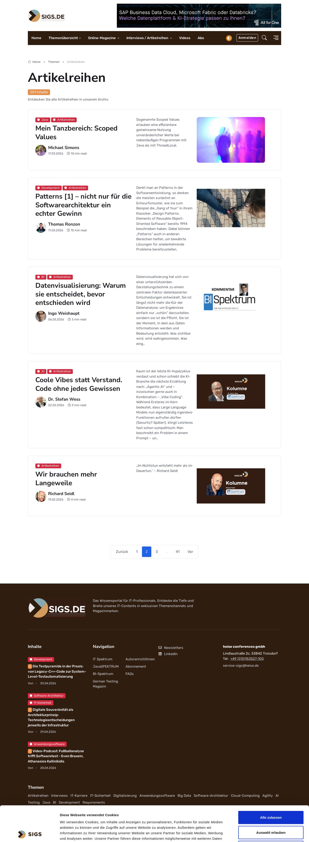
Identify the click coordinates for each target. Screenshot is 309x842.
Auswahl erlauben (270, 797)
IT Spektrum (102, 659)
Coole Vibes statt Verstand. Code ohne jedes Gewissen (78, 384)
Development (41, 659)
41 (178, 551)
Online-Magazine (102, 38)
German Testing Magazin (105, 684)
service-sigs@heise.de (241, 665)
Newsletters (170, 648)
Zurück (122, 551)
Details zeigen (242, 833)
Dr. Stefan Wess (64, 399)
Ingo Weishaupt (63, 313)
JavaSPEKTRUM (106, 666)
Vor (190, 551)
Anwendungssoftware (47, 744)
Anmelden (247, 38)
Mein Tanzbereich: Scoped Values (76, 133)
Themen (54, 62)
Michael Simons (63, 147)
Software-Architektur (46, 695)
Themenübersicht (63, 38)
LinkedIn (168, 654)
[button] (264, 38)
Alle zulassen (271, 782)
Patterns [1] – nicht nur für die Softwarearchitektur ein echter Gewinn (83, 205)
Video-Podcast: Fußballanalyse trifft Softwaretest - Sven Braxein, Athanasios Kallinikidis (56, 756)
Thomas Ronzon (64, 224)
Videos (184, 38)
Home (36, 38)
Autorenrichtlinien (140, 659)
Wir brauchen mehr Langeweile (66, 479)
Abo (201, 38)
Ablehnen (271, 812)
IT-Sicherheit (40, 702)
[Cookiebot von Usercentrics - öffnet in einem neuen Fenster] (30, 833)
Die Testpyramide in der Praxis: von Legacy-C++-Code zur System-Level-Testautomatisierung (57, 671)
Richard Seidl (61, 494)
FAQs (130, 674)
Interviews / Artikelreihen (147, 38)
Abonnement (136, 666)
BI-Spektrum (103, 674)
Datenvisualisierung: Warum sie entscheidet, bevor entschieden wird (80, 294)
